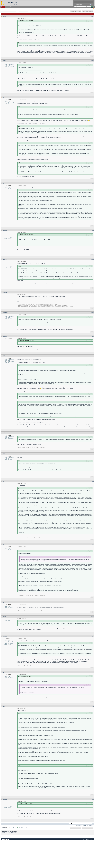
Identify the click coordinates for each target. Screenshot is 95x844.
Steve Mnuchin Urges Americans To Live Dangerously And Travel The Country (32, 103)
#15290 (92, 355)
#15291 (92, 432)
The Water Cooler (18, 8)
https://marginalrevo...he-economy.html (27, 692)
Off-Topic (12, 8)
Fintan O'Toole (22, 485)
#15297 (92, 636)
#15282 (92, 60)
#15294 (92, 544)
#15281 (92, 16)
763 (13, 10)
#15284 (92, 183)
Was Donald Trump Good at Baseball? (24, 391)
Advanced (94, 6)
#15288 (92, 312)
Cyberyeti (5, 312)
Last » (26, 10)
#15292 (92, 453)
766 (19, 10)
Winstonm (5, 230)
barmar (5, 336)
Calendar (11, 6)
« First (9, 10)
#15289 (92, 336)
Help (91, 4)
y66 (4, 183)
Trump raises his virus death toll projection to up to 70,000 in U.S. (29, 25)
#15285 (92, 230)
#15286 (92, 259)
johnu (4, 16)
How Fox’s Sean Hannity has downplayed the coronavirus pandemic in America (32, 159)
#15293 (92, 481)
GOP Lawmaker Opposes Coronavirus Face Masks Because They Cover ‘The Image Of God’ (35, 78)
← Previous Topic (79, 825)
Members (7, 6)
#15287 (92, 292)
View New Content (88, 8)
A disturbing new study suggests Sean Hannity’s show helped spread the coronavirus (33, 140)
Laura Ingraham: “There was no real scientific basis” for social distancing (31, 123)
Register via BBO (79, 4)
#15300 (92, 799)
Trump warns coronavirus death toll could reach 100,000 (28, 39)
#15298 (92, 672)
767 (22, 10)
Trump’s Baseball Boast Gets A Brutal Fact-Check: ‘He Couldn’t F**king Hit (31, 362)
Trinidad (5, 292)
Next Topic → (91, 825)
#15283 (92, 97)
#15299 (92, 706)
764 (15, 10)
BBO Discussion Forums (5, 8)
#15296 (92, 616)
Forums (2, 6)
